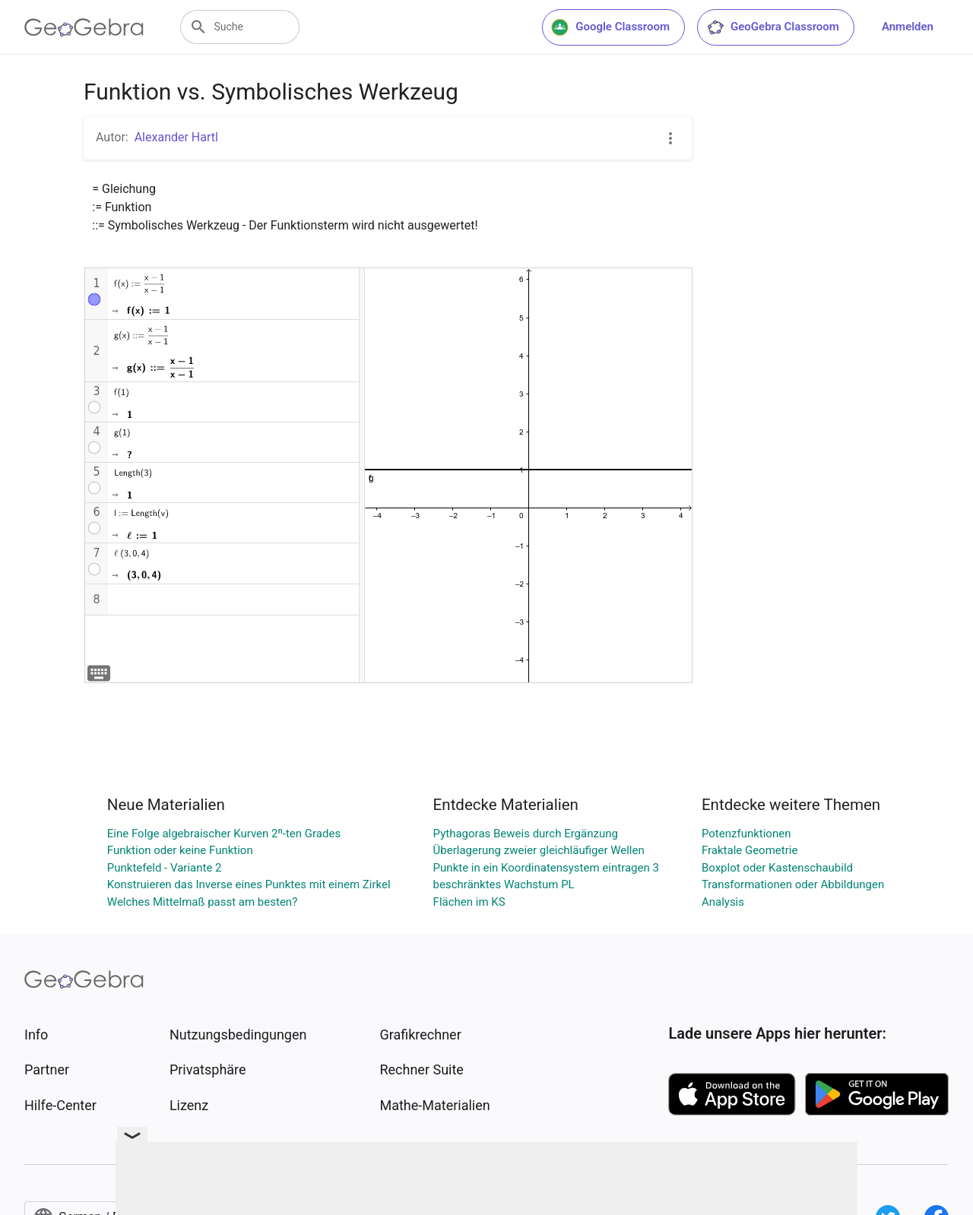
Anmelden (907, 26)
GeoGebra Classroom (772, 27)
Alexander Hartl (176, 137)
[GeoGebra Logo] (84, 27)
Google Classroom (610, 27)
